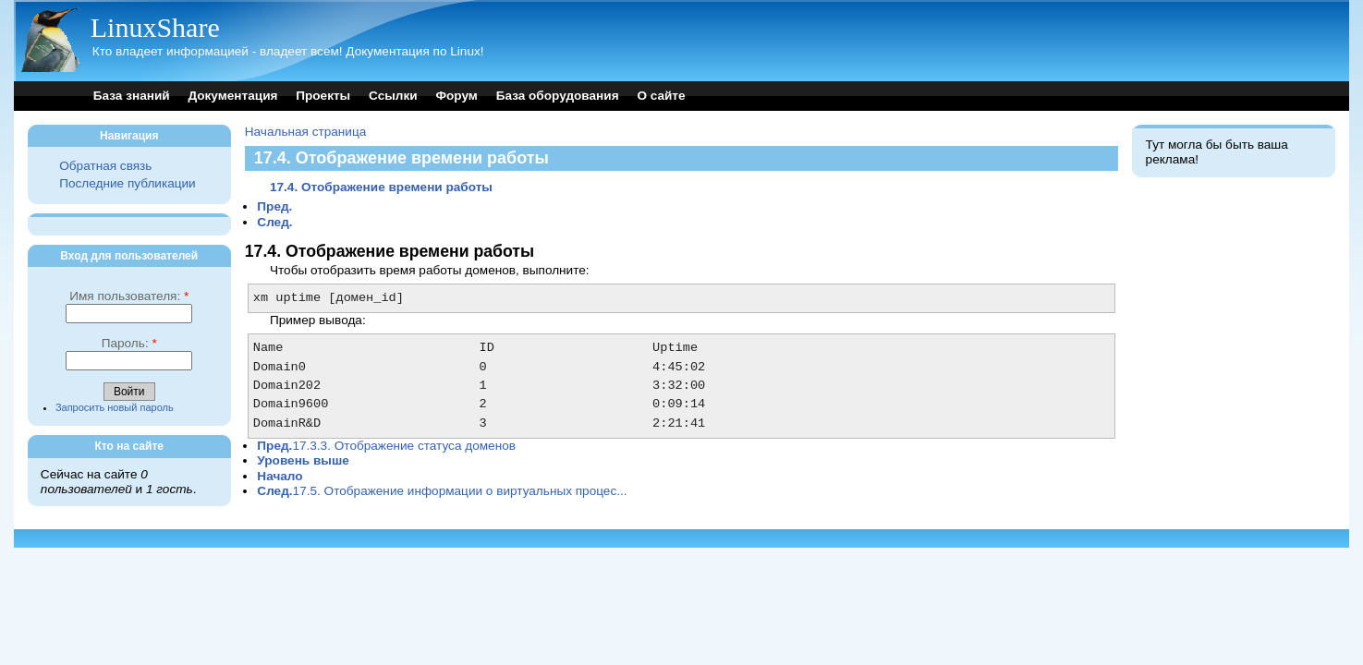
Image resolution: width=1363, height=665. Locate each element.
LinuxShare (155, 27)
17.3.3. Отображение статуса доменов (386, 446)
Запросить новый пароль (114, 407)
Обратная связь (105, 166)
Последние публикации (127, 183)
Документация (232, 96)
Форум (456, 96)
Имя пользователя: (129, 296)
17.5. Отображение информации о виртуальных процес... (442, 491)
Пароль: (129, 343)
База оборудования (557, 96)
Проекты (323, 96)
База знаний (131, 96)
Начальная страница (306, 132)
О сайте (661, 96)
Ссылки (393, 96)
